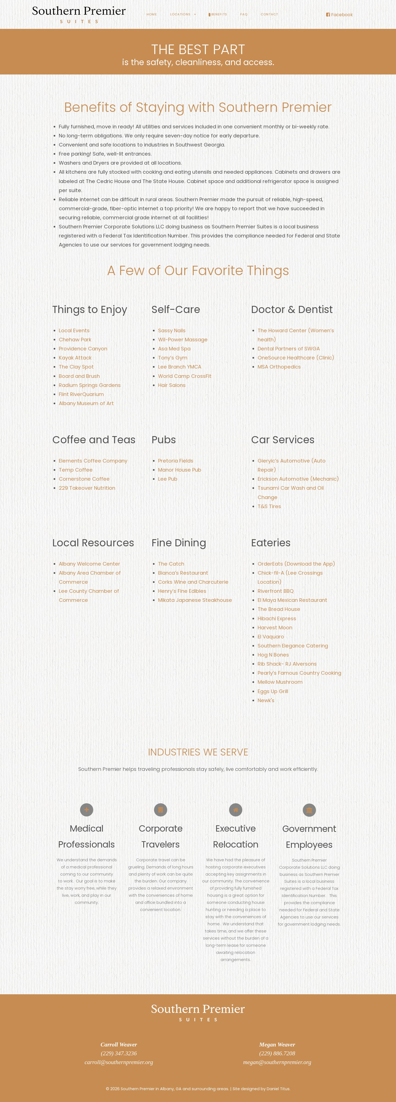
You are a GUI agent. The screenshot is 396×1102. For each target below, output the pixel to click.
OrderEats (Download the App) (296, 563)
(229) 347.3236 (119, 1053)
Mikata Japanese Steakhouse (195, 600)
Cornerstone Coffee (84, 478)
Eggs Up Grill (273, 691)
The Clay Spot (76, 366)
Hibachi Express (277, 618)
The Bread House (279, 609)
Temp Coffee (76, 469)
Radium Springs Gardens (90, 385)
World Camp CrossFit (184, 376)
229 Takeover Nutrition (87, 487)
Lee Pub (167, 478)
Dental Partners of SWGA (289, 348)
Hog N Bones (273, 654)
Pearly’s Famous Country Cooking (299, 672)
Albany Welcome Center (89, 563)
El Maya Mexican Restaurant (292, 600)
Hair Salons (172, 385)
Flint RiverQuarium (81, 394)
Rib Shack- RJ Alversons (287, 663)
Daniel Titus (278, 1089)
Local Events (74, 330)
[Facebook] (339, 15)
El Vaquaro (271, 636)
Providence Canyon (83, 348)
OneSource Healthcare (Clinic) (296, 357)
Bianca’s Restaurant (183, 572)
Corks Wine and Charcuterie (193, 581)
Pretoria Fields (175, 460)
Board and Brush (79, 376)
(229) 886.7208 (277, 1053)
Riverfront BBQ (276, 591)
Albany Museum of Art (86, 403)
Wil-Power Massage (183, 339)
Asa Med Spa (174, 348)
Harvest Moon (275, 627)
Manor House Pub (179, 469)
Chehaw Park (75, 339)
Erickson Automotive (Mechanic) (298, 478)
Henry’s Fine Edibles (182, 591)
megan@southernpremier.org (277, 1062)
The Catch (171, 563)
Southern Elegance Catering (293, 645)
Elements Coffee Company (93, 460)
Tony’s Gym (173, 357)
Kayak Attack (75, 357)
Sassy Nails (172, 330)
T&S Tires (269, 506)
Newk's (266, 700)
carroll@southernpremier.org (118, 1062)
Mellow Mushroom (280, 682)
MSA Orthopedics (279, 366)
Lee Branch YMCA (179, 366)
